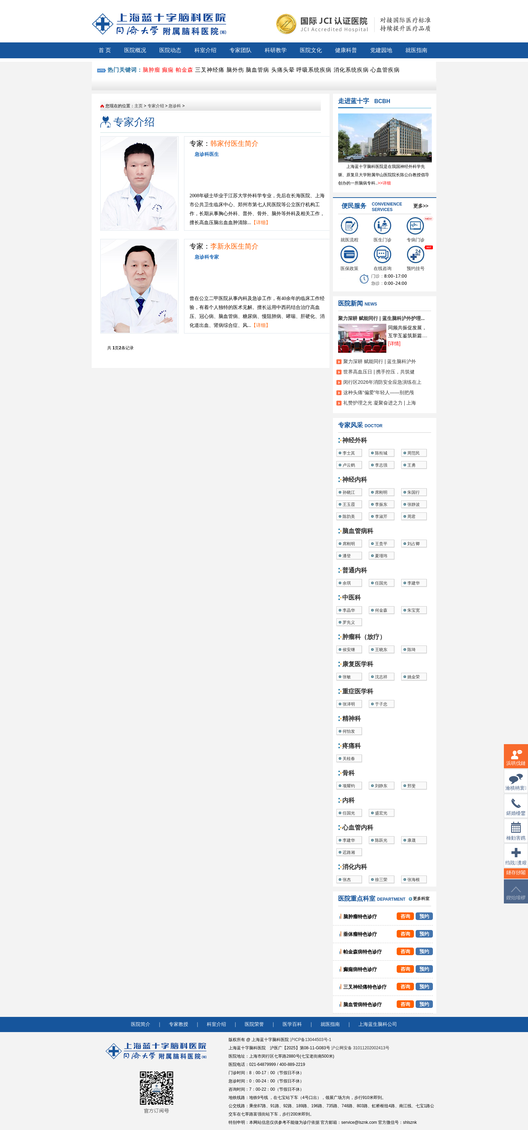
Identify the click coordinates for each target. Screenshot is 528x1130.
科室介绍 (205, 50)
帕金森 (184, 70)
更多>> (420, 206)
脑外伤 (235, 70)
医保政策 (349, 258)
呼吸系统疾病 (314, 70)
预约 (424, 916)
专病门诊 (416, 229)
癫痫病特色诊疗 (360, 969)
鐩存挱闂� (516, 876)
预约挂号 (416, 258)
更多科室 (421, 898)
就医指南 (416, 50)
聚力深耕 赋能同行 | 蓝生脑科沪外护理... (381, 318)
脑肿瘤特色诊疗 (360, 916)
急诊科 (175, 105)
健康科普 (346, 50)
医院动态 (170, 50)
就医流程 (349, 229)
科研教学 (276, 50)
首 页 (105, 50)
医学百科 (292, 1024)
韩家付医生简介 (234, 143)
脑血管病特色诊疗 (362, 1004)
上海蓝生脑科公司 (377, 1024)
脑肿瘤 (151, 70)
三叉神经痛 (209, 70)
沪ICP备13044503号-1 (310, 1039)
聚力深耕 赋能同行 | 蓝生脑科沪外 (379, 361)
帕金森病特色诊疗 (362, 951)
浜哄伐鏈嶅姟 (516, 762)
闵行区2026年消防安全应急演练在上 (382, 382)
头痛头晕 (283, 70)
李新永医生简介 (234, 246)
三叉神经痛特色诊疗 (365, 987)
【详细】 (261, 222)
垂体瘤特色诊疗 (360, 934)
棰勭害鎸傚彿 (516, 835)
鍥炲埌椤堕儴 (516, 897)
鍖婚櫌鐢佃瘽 (516, 811)
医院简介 (140, 1024)
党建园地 (381, 50)
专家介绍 (156, 105)
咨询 (405, 916)
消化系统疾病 (351, 70)
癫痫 (168, 70)
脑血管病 (257, 70)
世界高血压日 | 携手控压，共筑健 (379, 371)
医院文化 (311, 50)
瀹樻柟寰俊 (515, 786)
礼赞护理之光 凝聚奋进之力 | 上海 (379, 403)
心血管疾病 (385, 70)
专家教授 (178, 1024)
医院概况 (135, 50)
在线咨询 (383, 258)
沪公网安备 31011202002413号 (360, 1048)
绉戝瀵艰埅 (515, 861)
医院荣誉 (254, 1024)
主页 (138, 105)
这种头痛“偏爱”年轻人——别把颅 (378, 392)
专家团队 (241, 50)
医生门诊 (383, 229)
